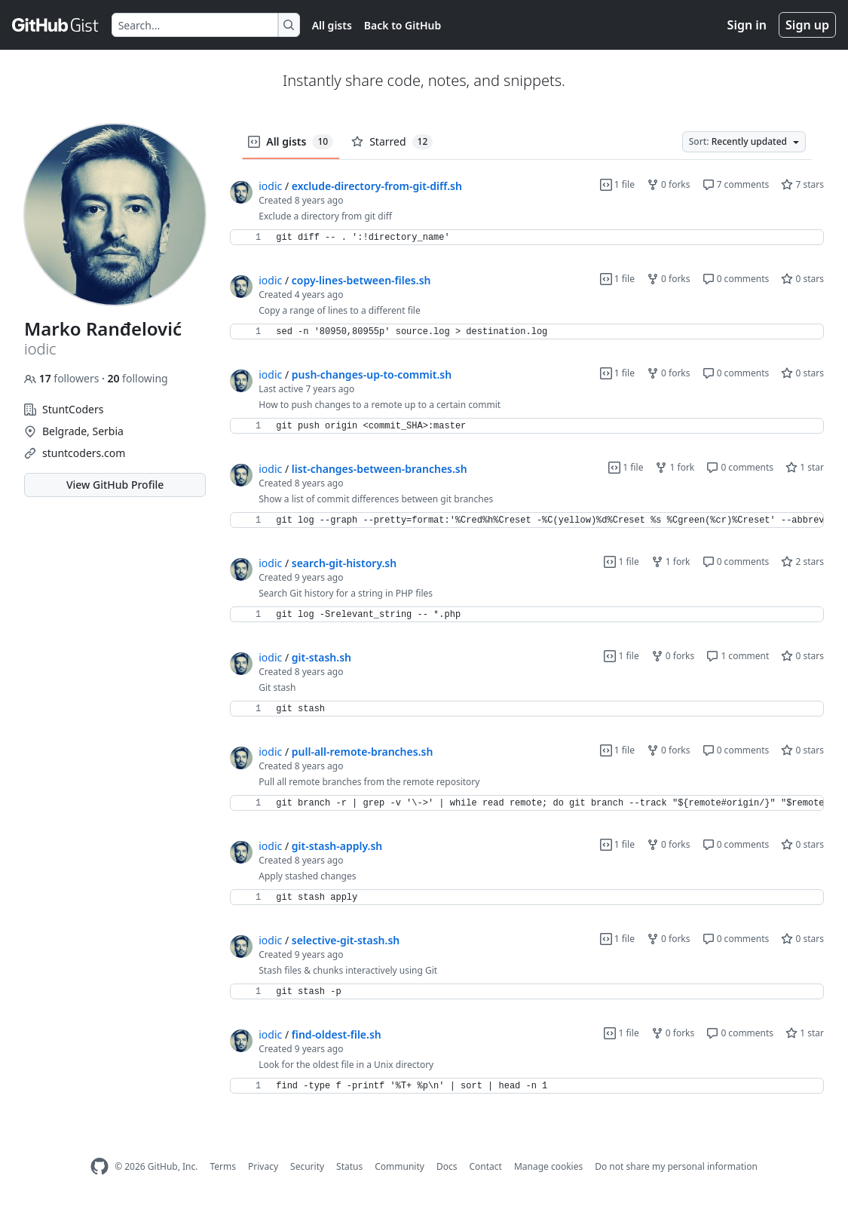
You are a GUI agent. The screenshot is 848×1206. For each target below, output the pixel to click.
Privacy (263, 1166)
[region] (527, 237)
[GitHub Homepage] (99, 1166)
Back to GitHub (402, 25)
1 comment (737, 655)
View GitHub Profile (115, 484)
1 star (804, 467)
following (137, 378)
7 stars (802, 184)
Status (349, 1166)
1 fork (674, 467)
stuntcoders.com (83, 453)
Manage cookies (548, 1166)
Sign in (747, 25)
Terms (223, 1166)
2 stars (802, 561)
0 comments (736, 278)
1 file (617, 184)
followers (63, 378)
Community (399, 1166)
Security (307, 1166)
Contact (485, 1166)
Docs (447, 1166)
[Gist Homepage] (55, 25)
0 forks (668, 184)
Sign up (807, 25)
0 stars (802, 278)
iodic (270, 186)
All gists (332, 25)
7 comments (736, 184)
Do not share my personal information (676, 1166)
